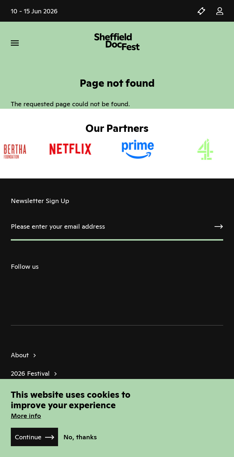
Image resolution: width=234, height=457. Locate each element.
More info (26, 415)
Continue (28, 437)
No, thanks (80, 437)
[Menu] (15, 43)
